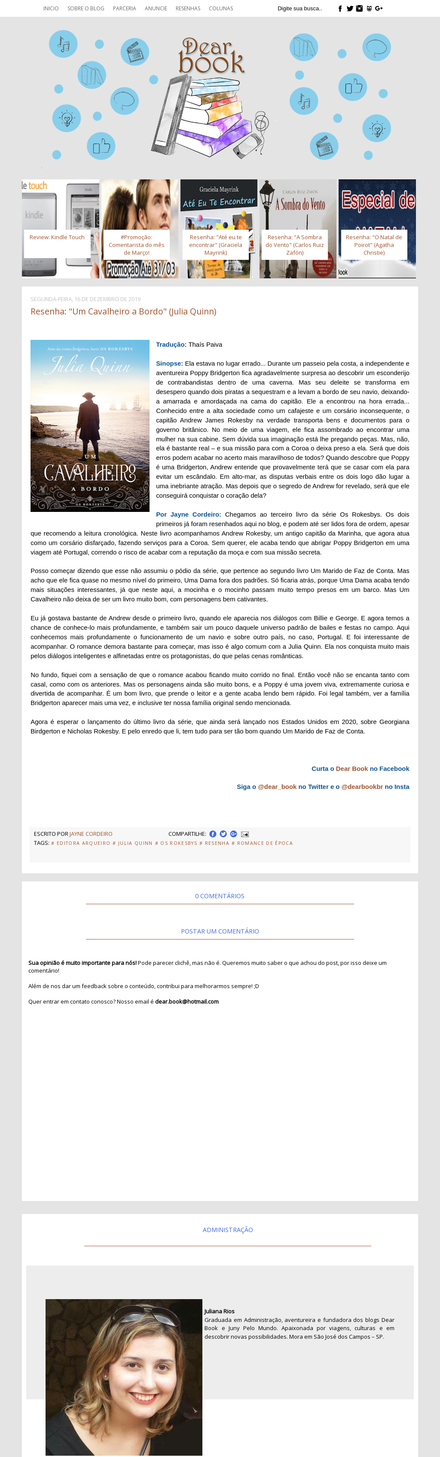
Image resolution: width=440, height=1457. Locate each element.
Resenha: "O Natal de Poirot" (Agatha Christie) (374, 244)
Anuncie (156, 8)
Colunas (221, 8)
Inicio (51, 8)
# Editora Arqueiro (80, 843)
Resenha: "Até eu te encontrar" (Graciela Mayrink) (215, 244)
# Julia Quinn (133, 843)
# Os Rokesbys (176, 843)
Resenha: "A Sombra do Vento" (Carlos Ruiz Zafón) (295, 244)
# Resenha (214, 843)
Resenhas (188, 8)
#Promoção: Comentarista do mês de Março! (137, 244)
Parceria (124, 8)
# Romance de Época (262, 843)
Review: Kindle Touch (57, 237)
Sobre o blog (85, 8)
